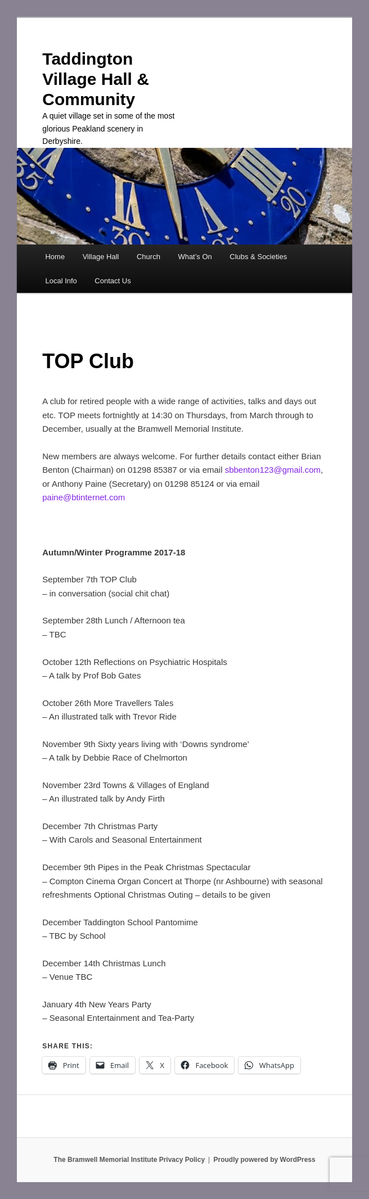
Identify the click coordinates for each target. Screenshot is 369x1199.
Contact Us (112, 281)
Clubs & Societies (258, 256)
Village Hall (101, 256)
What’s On (195, 256)
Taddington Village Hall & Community (95, 78)
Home (55, 256)
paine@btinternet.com (83, 497)
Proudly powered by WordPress (265, 1160)
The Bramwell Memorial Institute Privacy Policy (129, 1160)
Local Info (60, 281)
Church (148, 256)
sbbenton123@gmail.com (273, 469)
